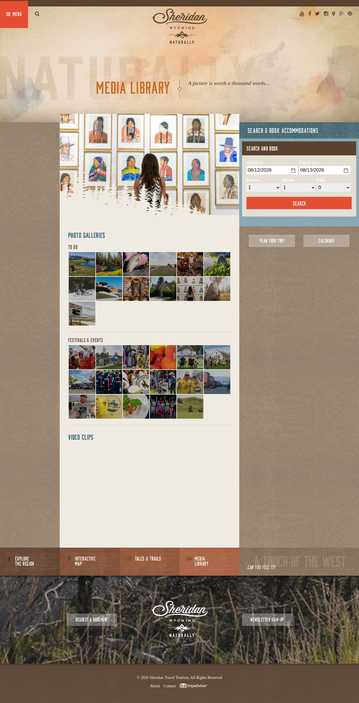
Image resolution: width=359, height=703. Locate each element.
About (155, 686)
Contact (170, 686)
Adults (288, 180)
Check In (255, 162)
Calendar (326, 240)
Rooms (253, 180)
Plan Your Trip (272, 240)
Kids (321, 180)
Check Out (309, 162)
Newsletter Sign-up (267, 619)
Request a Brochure (92, 619)
